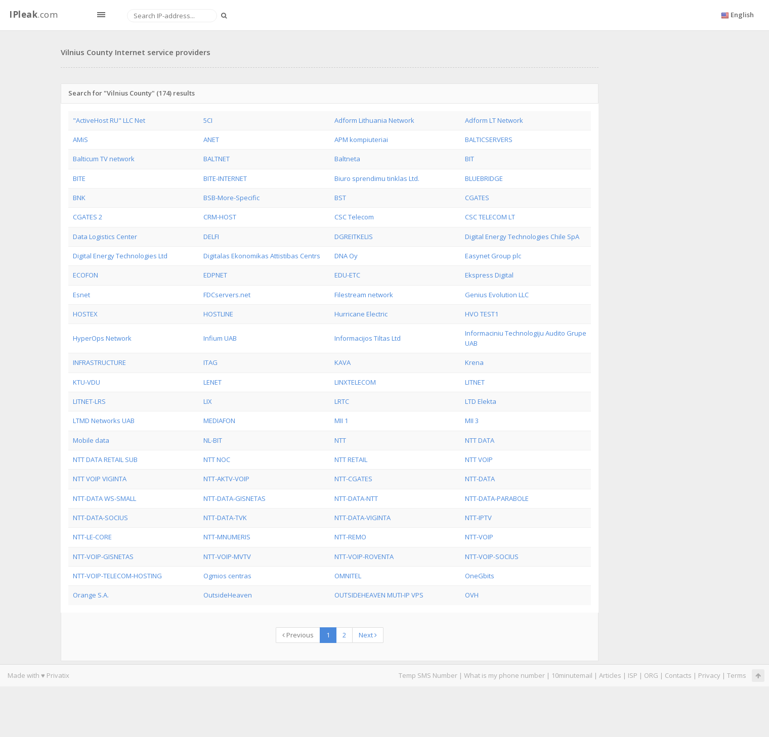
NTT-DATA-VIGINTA (362, 517)
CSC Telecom (354, 216)
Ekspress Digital (489, 275)
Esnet (81, 294)
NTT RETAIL (350, 459)
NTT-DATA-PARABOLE (497, 498)
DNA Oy (346, 255)
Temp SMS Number (428, 675)
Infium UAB (220, 338)
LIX (207, 401)
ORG (651, 675)
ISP (632, 675)
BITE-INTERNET (225, 178)
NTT (340, 440)
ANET (211, 139)
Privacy (709, 675)
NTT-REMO (350, 536)
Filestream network (363, 294)
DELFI (211, 236)
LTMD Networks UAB (104, 420)
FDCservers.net (226, 294)
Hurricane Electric (361, 313)
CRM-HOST (219, 216)
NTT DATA (479, 440)
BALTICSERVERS (488, 139)
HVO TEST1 (481, 313)
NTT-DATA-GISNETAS (234, 498)
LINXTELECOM (355, 382)
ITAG (210, 362)
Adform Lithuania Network (374, 120)
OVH (472, 595)
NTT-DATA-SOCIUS (100, 517)
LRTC (341, 401)
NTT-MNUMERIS (226, 536)
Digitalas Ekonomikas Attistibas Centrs (261, 255)
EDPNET (215, 275)
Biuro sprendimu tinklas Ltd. (376, 178)
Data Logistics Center (105, 236)
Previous (298, 634)
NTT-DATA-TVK (225, 517)
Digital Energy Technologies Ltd (120, 255)
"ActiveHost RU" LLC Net (109, 120)
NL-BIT (212, 440)
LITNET (475, 382)
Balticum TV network (104, 158)
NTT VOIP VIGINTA (99, 478)
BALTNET (216, 158)
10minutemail (571, 675)
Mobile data (91, 440)
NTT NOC (216, 459)
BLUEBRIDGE (484, 178)
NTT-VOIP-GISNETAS (103, 556)
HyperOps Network (102, 338)
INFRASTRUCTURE (99, 362)
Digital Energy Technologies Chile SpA (522, 236)
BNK (79, 197)
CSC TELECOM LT (490, 216)
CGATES (477, 197)
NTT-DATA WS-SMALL (104, 498)
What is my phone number (504, 675)
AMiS (80, 139)
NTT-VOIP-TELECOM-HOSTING (117, 575)
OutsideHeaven (227, 595)
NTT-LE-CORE (92, 536)
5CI (207, 120)
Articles (610, 675)
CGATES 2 (87, 216)
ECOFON (85, 275)
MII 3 (472, 420)
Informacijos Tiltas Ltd (367, 338)
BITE (79, 178)
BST (340, 197)
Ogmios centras (227, 575)
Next (368, 634)
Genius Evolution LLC (497, 294)
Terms (736, 675)
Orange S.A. (91, 595)
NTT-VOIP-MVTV (227, 556)
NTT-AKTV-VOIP (226, 478)
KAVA (342, 362)
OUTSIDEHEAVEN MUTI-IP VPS (378, 595)
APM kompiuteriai (361, 139)
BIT (469, 158)
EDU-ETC (347, 275)
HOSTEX (85, 313)
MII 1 (341, 420)
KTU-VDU (86, 382)
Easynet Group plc (493, 255)
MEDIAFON (219, 420)
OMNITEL (347, 575)
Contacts (678, 675)
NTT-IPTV (478, 517)
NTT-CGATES (353, 478)
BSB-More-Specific (231, 197)
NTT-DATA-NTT (356, 498)
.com (33, 14)
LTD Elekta (480, 401)
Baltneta (347, 158)
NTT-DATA (480, 478)
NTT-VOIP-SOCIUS (492, 556)
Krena (474, 362)
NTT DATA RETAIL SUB (105, 459)
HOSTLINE (218, 313)
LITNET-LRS (89, 401)
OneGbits (479, 575)
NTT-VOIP (479, 536)
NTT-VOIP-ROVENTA (364, 556)
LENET (212, 382)
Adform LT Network (494, 120)
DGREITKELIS (353, 236)
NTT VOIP (479, 459)
